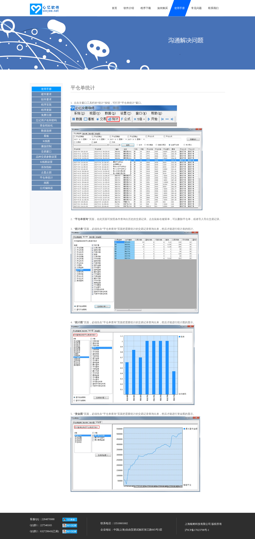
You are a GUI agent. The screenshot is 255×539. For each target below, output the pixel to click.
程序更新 (46, 109)
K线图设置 (46, 162)
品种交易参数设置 (46, 156)
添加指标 (46, 167)
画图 (46, 182)
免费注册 (46, 115)
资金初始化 (46, 125)
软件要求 (46, 99)
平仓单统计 (46, 177)
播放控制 (46, 146)
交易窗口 (46, 151)
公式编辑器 (46, 188)
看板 (46, 136)
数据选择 (46, 130)
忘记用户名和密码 (46, 120)
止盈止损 (46, 172)
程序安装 (46, 104)
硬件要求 (46, 94)
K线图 (46, 141)
